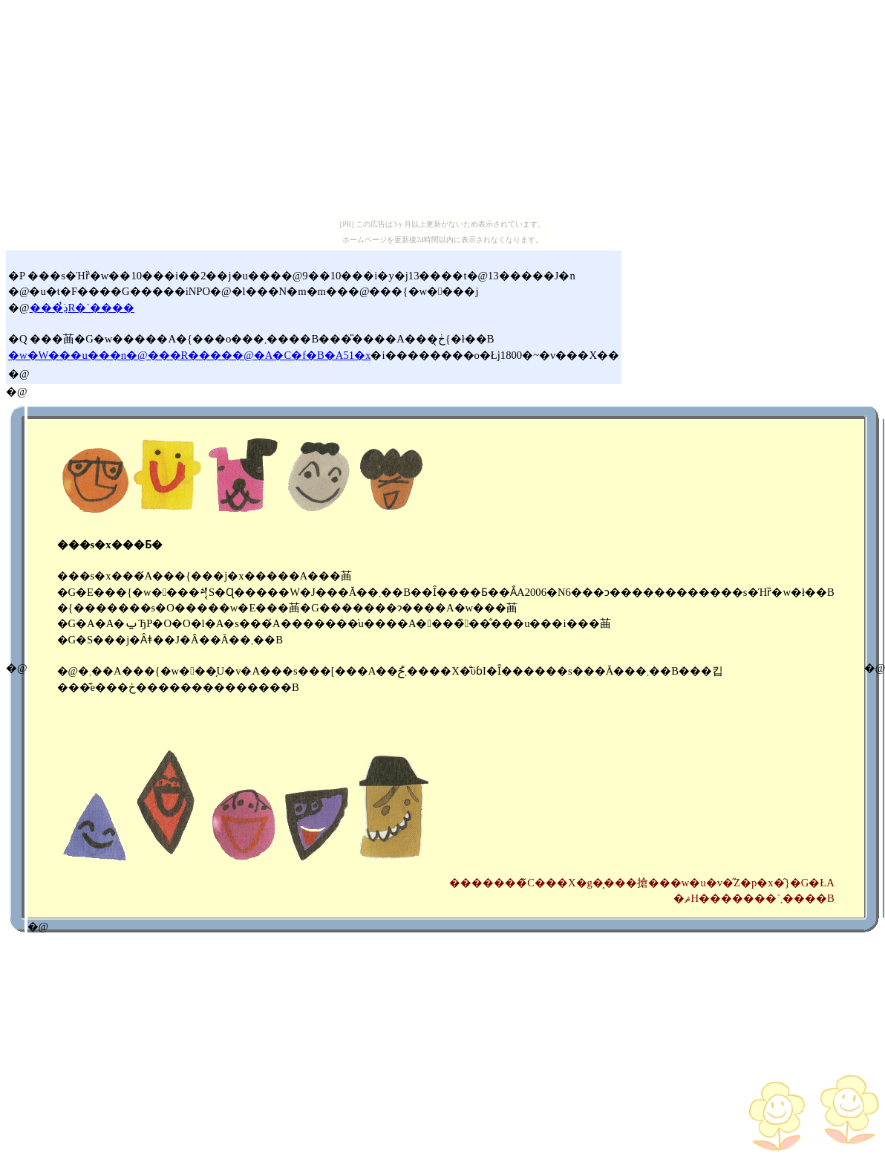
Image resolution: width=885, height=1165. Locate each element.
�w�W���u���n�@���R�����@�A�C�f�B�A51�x (189, 355)
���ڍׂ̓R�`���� (82, 308)
